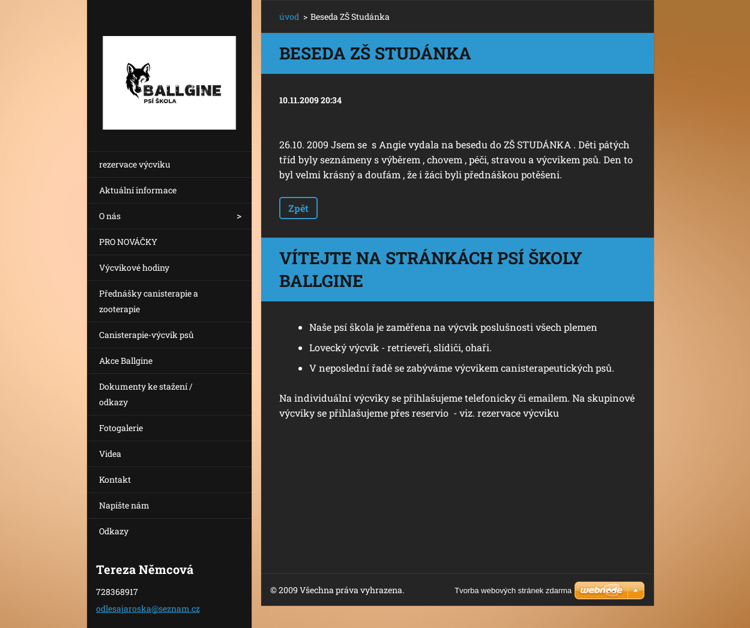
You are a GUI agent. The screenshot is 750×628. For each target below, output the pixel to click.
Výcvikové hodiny (134, 267)
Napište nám (124, 505)
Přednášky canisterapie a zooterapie (148, 301)
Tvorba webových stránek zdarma (513, 590)
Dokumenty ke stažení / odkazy (146, 394)
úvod (289, 16)
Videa (110, 453)
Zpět (298, 208)
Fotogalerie (121, 427)
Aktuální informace (138, 190)
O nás (110, 216)
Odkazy (114, 531)
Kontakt (115, 479)
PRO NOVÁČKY (128, 241)
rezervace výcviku (135, 164)
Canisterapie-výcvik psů (146, 334)
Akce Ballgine (126, 360)
